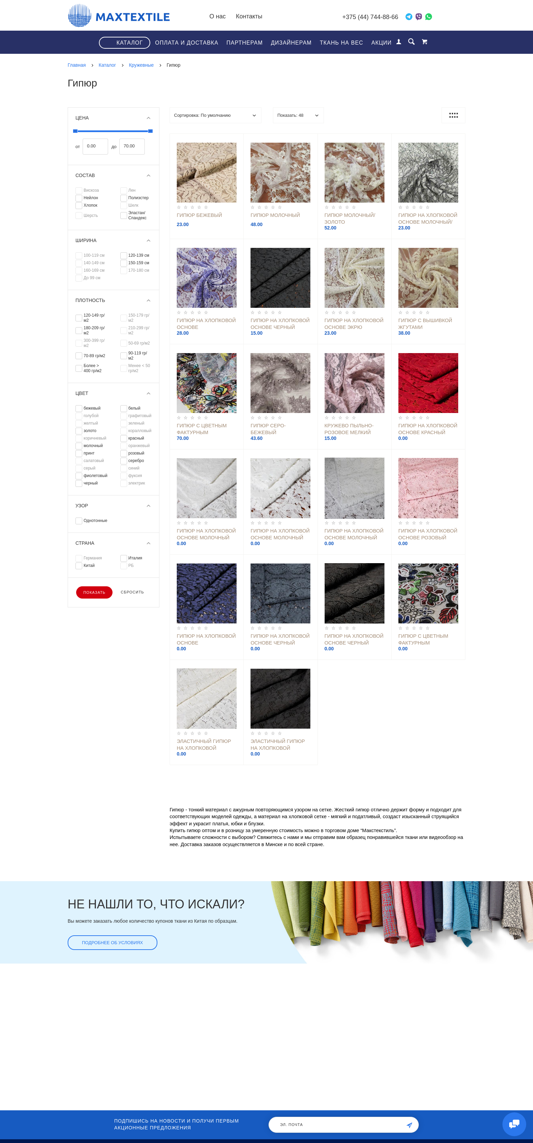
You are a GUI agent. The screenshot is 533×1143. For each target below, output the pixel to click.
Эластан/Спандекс (137, 215)
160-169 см (94, 270)
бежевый (92, 408)
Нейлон (91, 197)
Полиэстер (138, 197)
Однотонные (95, 520)
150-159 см (139, 262)
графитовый (140, 415)
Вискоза (91, 190)
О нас (217, 16)
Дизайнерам (291, 43)
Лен (132, 190)
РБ (131, 565)
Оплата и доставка (186, 43)
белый (134, 408)
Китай (89, 565)
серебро (136, 460)
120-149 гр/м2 (94, 318)
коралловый (140, 430)
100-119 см (94, 255)
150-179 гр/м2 (139, 318)
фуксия (135, 475)
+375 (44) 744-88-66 (370, 17)
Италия (135, 558)
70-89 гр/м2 (94, 355)
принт (89, 453)
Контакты (249, 16)
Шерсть (91, 215)
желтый (91, 423)
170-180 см (139, 270)
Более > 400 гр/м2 (93, 368)
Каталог (130, 43)
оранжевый (139, 445)
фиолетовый (95, 475)
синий (134, 468)
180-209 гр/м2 (94, 330)
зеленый (136, 423)
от (77, 146)
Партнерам (244, 43)
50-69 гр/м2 (139, 343)
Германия (93, 558)
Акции (382, 43)
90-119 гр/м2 (137, 356)
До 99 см (92, 277)
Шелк (133, 205)
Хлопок (90, 205)
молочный (93, 445)
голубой (91, 415)
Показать (94, 592)
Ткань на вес (341, 43)
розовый (136, 453)
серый (90, 468)
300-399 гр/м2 (94, 343)
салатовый (94, 460)
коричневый (95, 438)
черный (91, 483)
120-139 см (139, 255)
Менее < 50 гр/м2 (139, 368)
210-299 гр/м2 (139, 330)
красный (136, 438)
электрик (136, 483)
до (114, 146)
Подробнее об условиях (112, 942)
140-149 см (94, 262)
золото (90, 430)
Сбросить (132, 592)
